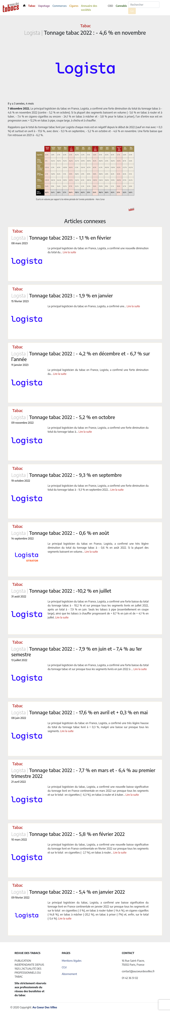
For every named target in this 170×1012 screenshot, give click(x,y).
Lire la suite (69, 252)
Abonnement (69, 974)
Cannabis (121, 5)
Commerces (59, 5)
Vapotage (44, 5)
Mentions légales (72, 960)
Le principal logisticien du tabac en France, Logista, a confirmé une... (87, 306)
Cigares (73, 5)
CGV (64, 967)
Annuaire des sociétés (89, 7)
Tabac (31, 5)
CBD (110, 5)
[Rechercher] (143, 4)
